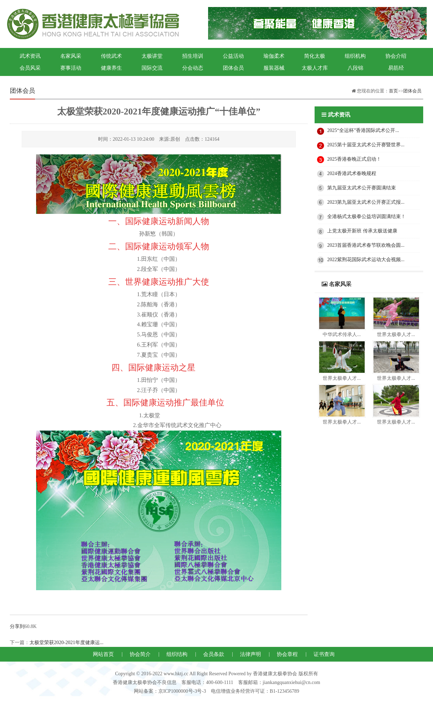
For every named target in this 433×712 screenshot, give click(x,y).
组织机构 (355, 56)
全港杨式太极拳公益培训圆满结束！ (366, 216)
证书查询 (324, 654)
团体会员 (233, 68)
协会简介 (140, 654)
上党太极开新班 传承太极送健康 (362, 230)
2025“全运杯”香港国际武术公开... (363, 130)
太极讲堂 (152, 56)
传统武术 (111, 56)
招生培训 (192, 56)
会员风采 (30, 68)
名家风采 (70, 56)
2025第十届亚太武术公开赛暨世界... (366, 144)
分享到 (17, 626)
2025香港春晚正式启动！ (354, 159)
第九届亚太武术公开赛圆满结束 (361, 187)
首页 (393, 90)
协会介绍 (395, 56)
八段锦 (355, 68)
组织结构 (176, 654)
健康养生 (111, 68)
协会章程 (287, 654)
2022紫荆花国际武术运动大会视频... (366, 259)
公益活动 (233, 56)
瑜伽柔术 (273, 56)
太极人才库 (315, 68)
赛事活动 (70, 68)
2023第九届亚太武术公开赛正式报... (366, 202)
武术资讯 (30, 56)
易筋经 (396, 68)
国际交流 (152, 68)
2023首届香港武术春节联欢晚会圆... (366, 245)
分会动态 (192, 68)
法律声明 (250, 654)
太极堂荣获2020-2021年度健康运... (66, 642)
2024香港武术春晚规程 (351, 173)
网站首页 (103, 654)
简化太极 (314, 56)
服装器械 (273, 68)
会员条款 (213, 654)
